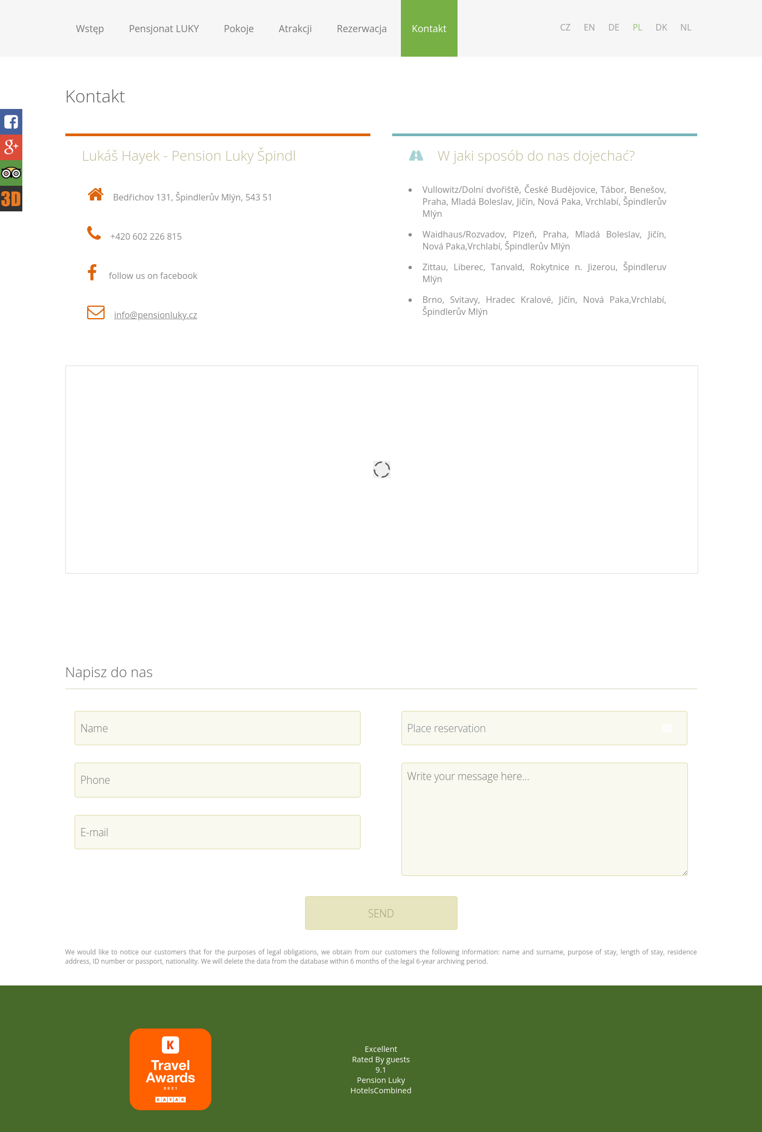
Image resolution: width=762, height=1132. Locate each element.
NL (685, 27)
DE (614, 27)
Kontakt (429, 28)
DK (661, 27)
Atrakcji (295, 28)
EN (589, 27)
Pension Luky (381, 1080)
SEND (381, 913)
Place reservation (446, 728)
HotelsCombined (380, 1090)
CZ (565, 27)
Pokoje (239, 28)
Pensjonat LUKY (164, 28)
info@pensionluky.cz (156, 315)
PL (637, 27)
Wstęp (90, 28)
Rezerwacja (362, 28)
